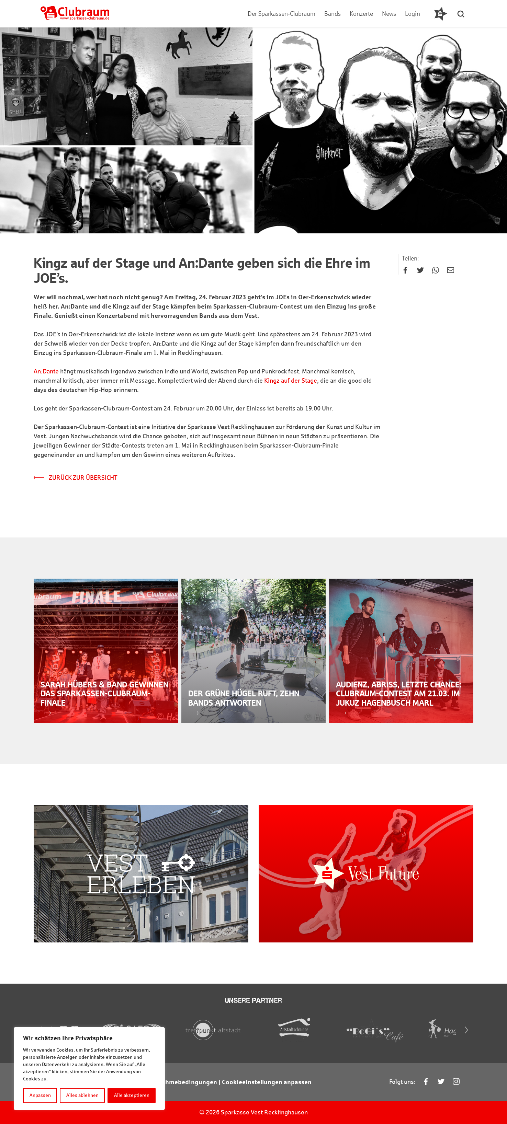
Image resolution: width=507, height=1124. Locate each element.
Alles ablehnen (82, 1095)
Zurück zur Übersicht (75, 477)
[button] (461, 14)
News (389, 13)
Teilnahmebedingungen (182, 1082)
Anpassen (40, 1095)
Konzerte (361, 13)
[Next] (466, 1030)
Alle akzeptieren (131, 1095)
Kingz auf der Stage (290, 380)
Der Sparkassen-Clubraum (281, 13)
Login (412, 13)
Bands (332, 13)
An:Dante (46, 371)
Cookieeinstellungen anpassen (267, 1082)
